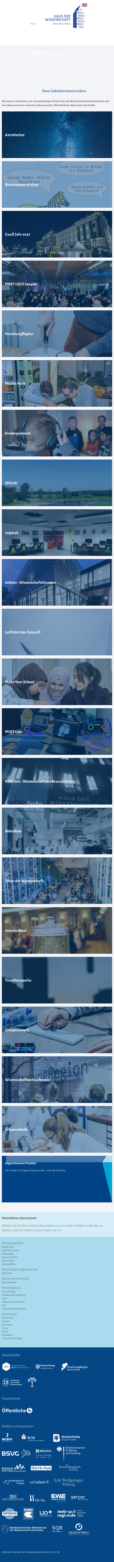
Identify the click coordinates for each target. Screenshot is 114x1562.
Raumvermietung (15, 1278)
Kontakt (6, 1321)
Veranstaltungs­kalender (20, 1269)
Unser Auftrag (8, 1291)
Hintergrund (11, 1288)
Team (4, 1298)
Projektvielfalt (12, 1243)
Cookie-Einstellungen (12, 1338)
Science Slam (8, 1260)
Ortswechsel (8, 1253)
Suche (5, 1331)
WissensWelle (8, 1264)
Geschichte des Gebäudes (14, 1308)
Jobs (4, 1305)
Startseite (9, 1314)
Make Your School (10, 1250)
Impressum (7, 1335)
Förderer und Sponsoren (13, 1301)
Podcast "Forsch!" (10, 1257)
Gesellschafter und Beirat (14, 1295)
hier (59, 1229)
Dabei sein (7, 1273)
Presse (5, 1328)
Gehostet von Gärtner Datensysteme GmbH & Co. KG (31, 1552)
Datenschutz (8, 1317)
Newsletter (7, 1324)
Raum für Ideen (9, 1282)
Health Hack (8, 1247)
